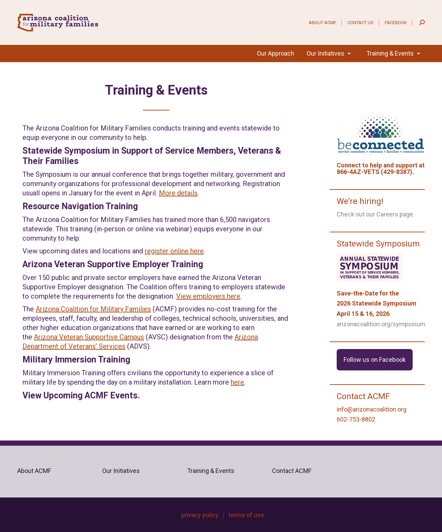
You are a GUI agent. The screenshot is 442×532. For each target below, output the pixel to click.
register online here (174, 251)
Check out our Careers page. (375, 214)
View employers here (208, 296)
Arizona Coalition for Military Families (93, 309)
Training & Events (210, 470)
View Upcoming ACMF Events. (81, 395)
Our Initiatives (121, 470)
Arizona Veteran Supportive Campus (89, 337)
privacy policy (200, 515)
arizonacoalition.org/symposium (381, 324)
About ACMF (34, 470)
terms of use (246, 515)
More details (178, 193)
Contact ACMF (291, 470)
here (237, 382)
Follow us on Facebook (375, 359)
